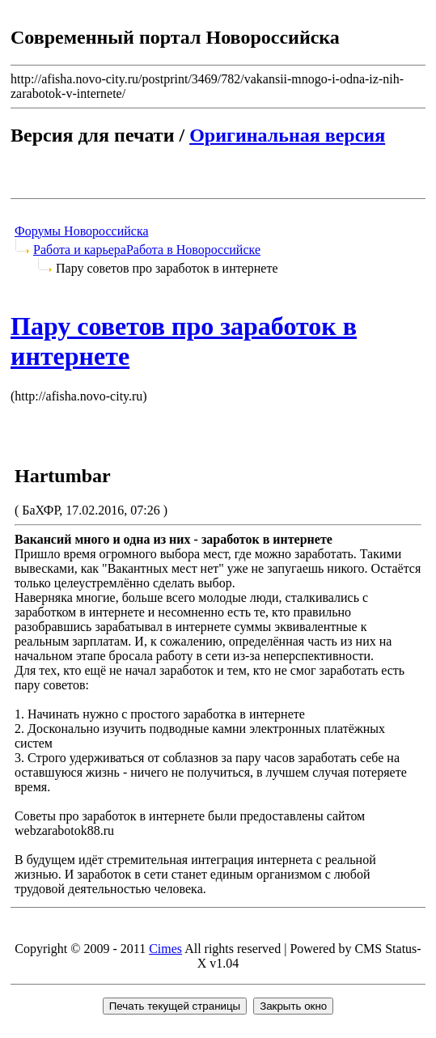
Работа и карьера (79, 249)
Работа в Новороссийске (193, 249)
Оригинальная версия (287, 135)
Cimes (165, 948)
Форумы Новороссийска (82, 231)
